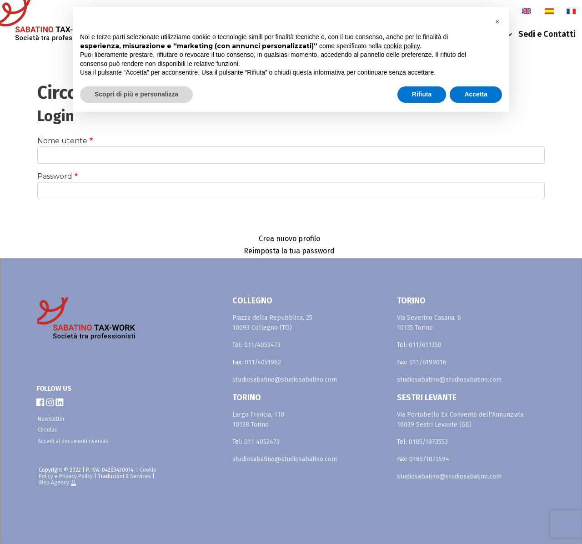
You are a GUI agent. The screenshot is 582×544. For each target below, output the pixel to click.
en (526, 11)
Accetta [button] (475, 94)
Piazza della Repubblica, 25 (272, 318)
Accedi (291, 215)
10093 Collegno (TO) (262, 328)
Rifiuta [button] (422, 94)
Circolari (48, 430)
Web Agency (54, 482)
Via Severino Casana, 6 (429, 318)
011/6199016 (428, 362)
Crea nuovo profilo (289, 238)
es (549, 11)
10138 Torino (250, 424)
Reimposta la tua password (289, 251)
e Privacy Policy (74, 476)
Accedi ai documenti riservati (73, 441)
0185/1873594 (429, 459)
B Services (138, 476)
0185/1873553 (428, 442)
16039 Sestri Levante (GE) (434, 424)
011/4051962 (263, 362)
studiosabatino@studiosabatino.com (284, 379)
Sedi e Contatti (547, 34)
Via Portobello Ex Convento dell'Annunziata (460, 414)
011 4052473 (262, 442)
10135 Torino (415, 328)
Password (54, 176)
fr (571, 11)
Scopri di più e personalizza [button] (136, 94)
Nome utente (62, 140)
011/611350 (425, 345)
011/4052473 (262, 345)
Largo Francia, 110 (258, 414)
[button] (497, 22)
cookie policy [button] (402, 46)
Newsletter (51, 419)
